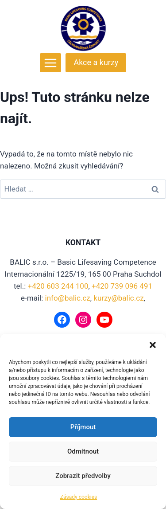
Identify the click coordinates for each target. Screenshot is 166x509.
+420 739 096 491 (122, 286)
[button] (152, 345)
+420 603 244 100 (58, 286)
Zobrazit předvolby (83, 476)
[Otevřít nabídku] (51, 62)
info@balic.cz (67, 298)
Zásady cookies (78, 497)
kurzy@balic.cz (118, 298)
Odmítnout (83, 451)
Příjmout (83, 427)
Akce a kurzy (95, 62)
